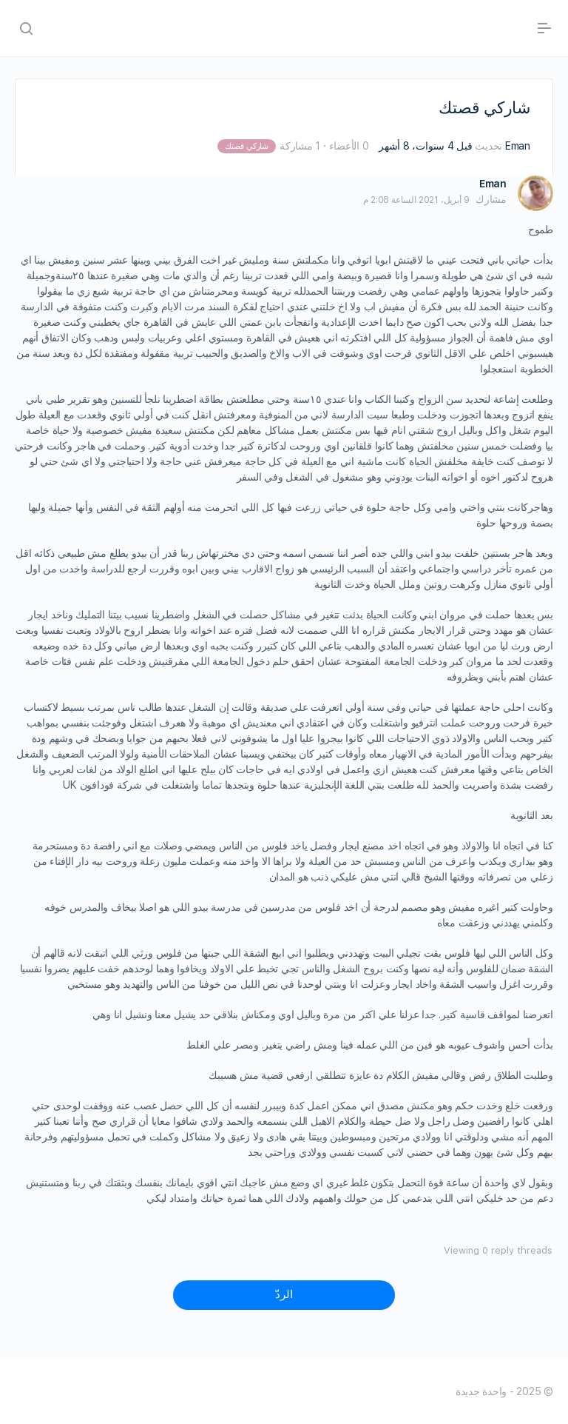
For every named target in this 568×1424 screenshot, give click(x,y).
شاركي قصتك (246, 146)
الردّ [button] (284, 1294)
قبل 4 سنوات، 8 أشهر (425, 146)
